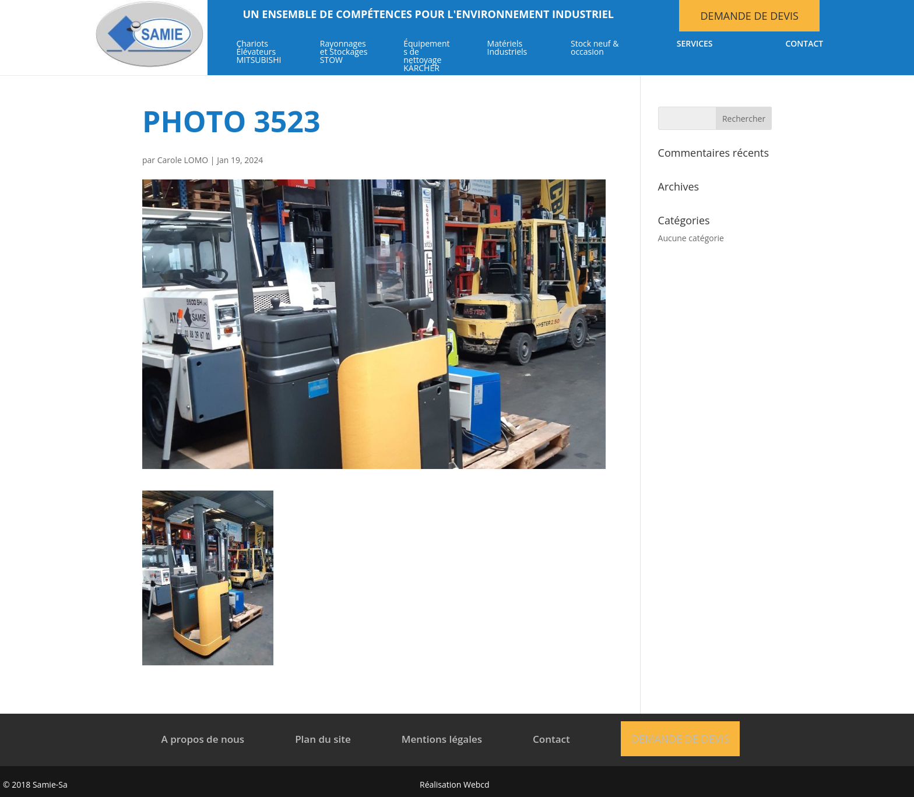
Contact (804, 44)
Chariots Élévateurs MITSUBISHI (258, 52)
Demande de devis (750, 16)
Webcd (476, 784)
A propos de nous (203, 739)
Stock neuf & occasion (594, 48)
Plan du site (323, 739)
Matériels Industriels (507, 48)
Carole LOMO (182, 159)
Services (695, 44)
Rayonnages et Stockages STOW (344, 52)
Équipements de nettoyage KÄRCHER (426, 56)
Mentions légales (442, 739)
